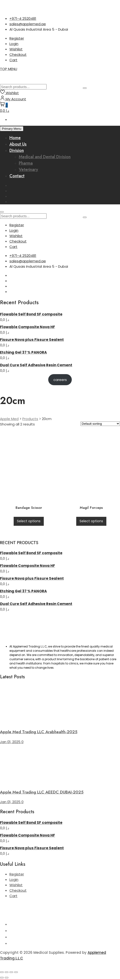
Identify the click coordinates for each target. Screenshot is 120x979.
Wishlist (16, 49)
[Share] (11, 972)
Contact (16, 176)
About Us (18, 144)
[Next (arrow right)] (6, 977)
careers (60, 379)
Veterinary (28, 169)
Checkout (18, 54)
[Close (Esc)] (16, 972)
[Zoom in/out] (2, 972)
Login (13, 43)
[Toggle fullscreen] (6, 972)
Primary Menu (11, 128)
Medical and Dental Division (45, 157)
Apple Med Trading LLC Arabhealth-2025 (38, 732)
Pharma (26, 163)
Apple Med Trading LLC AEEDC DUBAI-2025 (42, 792)
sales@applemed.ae (27, 23)
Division (16, 150)
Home (15, 138)
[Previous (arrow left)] (2, 977)
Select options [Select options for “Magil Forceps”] (91, 521)
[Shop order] (100, 423)
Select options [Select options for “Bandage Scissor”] (28, 521)
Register (16, 38)
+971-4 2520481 (22, 18)
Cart (13, 59)
